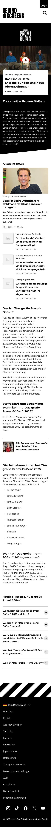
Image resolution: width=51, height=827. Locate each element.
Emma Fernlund (15, 495)
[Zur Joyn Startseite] (44, 4)
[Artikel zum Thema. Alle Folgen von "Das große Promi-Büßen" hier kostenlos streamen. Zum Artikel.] (25, 447)
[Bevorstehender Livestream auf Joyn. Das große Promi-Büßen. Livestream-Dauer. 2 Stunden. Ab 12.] (25, 83)
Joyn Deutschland (17, 705)
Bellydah (11, 531)
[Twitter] (34, 808)
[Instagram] (8, 808)
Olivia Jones (35, 347)
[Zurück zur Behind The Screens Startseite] (13, 13)
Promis (12, 484)
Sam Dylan (8, 563)
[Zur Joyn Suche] (45, 13)
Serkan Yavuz (14, 489)
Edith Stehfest (14, 507)
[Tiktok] (17, 808)
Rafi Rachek (13, 513)
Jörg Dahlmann (14, 501)
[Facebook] (25, 808)
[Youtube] (43, 808)
